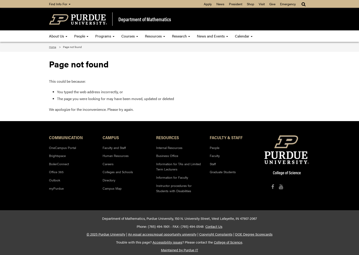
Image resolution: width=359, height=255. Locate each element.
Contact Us (213, 226)
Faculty (215, 155)
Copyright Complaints (215, 234)
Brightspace (57, 155)
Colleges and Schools (118, 172)
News (220, 4)
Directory (109, 180)
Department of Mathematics (144, 19)
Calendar (244, 36)
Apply (208, 4)
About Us (58, 36)
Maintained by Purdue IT (179, 249)
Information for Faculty (172, 177)
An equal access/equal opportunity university (162, 234)
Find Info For (60, 4)
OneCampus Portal (62, 147)
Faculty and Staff (114, 147)
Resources (155, 36)
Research (181, 36)
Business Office (167, 155)
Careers (108, 164)
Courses (129, 36)
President (235, 4)
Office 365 (56, 172)
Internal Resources (169, 147)
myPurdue (56, 188)
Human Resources (116, 155)
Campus (111, 137)
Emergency (288, 4)
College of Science (228, 242)
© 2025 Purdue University (106, 234)
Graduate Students (223, 172)
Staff (213, 164)
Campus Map (112, 188)
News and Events (212, 36)
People (81, 36)
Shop (250, 4)
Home (52, 47)
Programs (104, 36)
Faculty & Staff (226, 137)
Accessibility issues (167, 242)
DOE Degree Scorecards (253, 234)
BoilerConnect (59, 164)
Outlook (54, 180)
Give (272, 4)
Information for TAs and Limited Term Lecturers (178, 167)
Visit (262, 4)
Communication (66, 137)
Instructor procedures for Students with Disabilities (174, 188)
